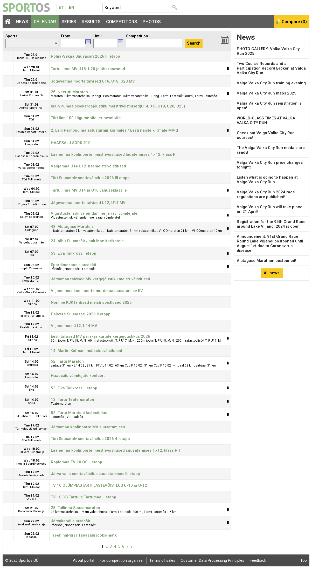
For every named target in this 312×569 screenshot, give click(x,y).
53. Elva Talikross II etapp (74, 388)
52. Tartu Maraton (67, 361)
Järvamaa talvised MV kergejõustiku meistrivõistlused (100, 279)
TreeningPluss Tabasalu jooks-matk (84, 535)
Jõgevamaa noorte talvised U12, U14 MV (88, 202)
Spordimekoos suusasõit (73, 264)
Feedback (258, 560)
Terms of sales (162, 560)
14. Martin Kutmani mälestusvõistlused (86, 350)
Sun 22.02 (31, 522)
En (71, 7)
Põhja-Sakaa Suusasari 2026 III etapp (85, 56)
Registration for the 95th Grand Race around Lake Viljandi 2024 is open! (271, 224)
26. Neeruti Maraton (69, 92)
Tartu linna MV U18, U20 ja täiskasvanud (88, 68)
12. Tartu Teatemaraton (72, 399)
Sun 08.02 (31, 267)
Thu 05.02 (31, 202)
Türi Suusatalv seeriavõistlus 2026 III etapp (90, 177)
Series (68, 21)
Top (303, 560)
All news (272, 272)
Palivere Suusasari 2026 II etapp (80, 314)
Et (61, 7)
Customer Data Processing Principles (212, 560)
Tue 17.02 (31, 428)
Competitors (121, 21)
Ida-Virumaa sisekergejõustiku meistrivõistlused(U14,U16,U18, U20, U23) (118, 106)
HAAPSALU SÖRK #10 (71, 142)
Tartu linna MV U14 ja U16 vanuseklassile (89, 190)
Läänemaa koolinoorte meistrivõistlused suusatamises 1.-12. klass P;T (116, 450)
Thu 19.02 (31, 473)
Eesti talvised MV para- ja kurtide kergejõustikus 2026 (100, 336)
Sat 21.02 (31, 510)
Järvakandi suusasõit (70, 521)
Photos (152, 21)
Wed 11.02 (31, 291)
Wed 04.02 (31, 191)
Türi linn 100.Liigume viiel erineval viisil (86, 118)
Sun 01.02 (31, 117)
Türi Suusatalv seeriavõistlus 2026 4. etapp (90, 438)
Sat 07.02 (31, 229)
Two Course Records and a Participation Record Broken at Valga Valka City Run (271, 68)
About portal (83, 560)
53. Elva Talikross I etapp (73, 253)
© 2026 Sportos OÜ (21, 560)
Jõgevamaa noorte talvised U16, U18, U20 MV (93, 81)
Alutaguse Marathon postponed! (266, 260)
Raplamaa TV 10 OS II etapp (76, 462)
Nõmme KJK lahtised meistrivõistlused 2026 (91, 302)
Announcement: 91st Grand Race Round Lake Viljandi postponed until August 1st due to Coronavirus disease (270, 243)
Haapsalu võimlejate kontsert (78, 375)
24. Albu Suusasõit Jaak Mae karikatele (87, 241)
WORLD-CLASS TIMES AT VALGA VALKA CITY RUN (266, 120)
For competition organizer (122, 560)
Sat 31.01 (31, 94)
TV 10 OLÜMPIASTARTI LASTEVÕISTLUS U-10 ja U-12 (99, 485)
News (22, 21)
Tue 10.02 (31, 280)
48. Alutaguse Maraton (72, 226)
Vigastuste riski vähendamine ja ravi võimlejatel (94, 213)
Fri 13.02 (31, 339)
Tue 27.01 (31, 57)
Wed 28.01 (31, 69)
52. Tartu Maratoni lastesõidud (79, 412)
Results (91, 21)
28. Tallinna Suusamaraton (75, 507)
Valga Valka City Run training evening (271, 83)
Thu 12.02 (31, 315)
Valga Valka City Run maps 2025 (266, 93)
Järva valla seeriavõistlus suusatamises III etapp (95, 473)
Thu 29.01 (31, 81)
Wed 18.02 (31, 451)
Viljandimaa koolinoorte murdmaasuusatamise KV (97, 290)
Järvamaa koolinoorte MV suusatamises (88, 427)
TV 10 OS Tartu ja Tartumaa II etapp (83, 497)
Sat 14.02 (31, 364)
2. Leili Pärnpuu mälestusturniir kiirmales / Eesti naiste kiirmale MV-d (114, 130)
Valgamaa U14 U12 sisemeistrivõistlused (88, 166)
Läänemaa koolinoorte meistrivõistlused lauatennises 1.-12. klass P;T (115, 154)
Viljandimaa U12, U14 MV (74, 325)
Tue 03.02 (31, 154)
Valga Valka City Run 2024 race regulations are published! (266, 194)
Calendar (45, 21)
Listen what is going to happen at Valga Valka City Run (267, 179)
